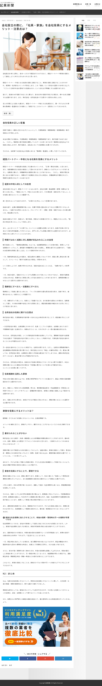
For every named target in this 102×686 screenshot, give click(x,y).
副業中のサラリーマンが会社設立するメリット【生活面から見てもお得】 (93, 27)
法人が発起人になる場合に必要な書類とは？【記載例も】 (92, 59)
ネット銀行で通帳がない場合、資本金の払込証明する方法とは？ (92, 35)
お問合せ (97, 5)
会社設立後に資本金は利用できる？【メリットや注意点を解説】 (92, 43)
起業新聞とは (77, 5)
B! (63, 661)
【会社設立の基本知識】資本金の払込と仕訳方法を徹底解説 (92, 76)
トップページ (5, 12)
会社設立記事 (15, 12)
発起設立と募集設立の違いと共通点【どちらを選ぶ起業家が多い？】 (92, 51)
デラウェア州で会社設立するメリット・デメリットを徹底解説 (92, 67)
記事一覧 (88, 5)
